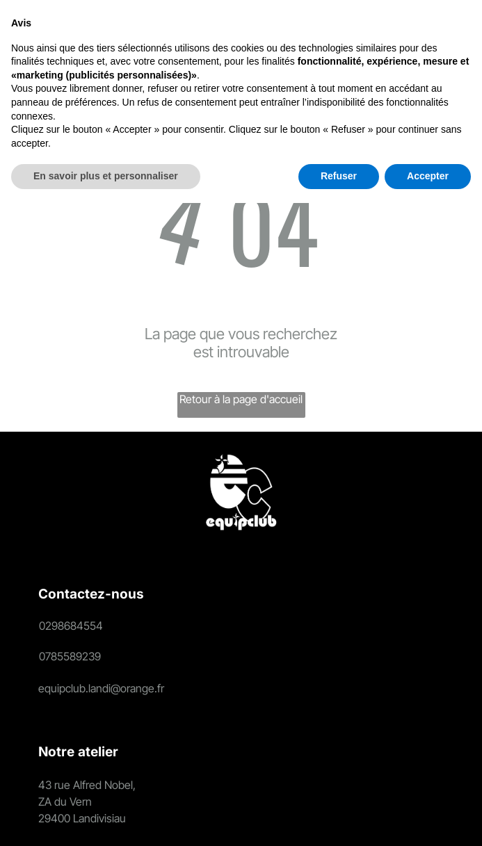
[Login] (329, 38)
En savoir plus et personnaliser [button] (105, 818)
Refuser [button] (339, 818)
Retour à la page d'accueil (241, 399)
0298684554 (71, 626)
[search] (301, 39)
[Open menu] (449, 38)
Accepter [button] (428, 818)
